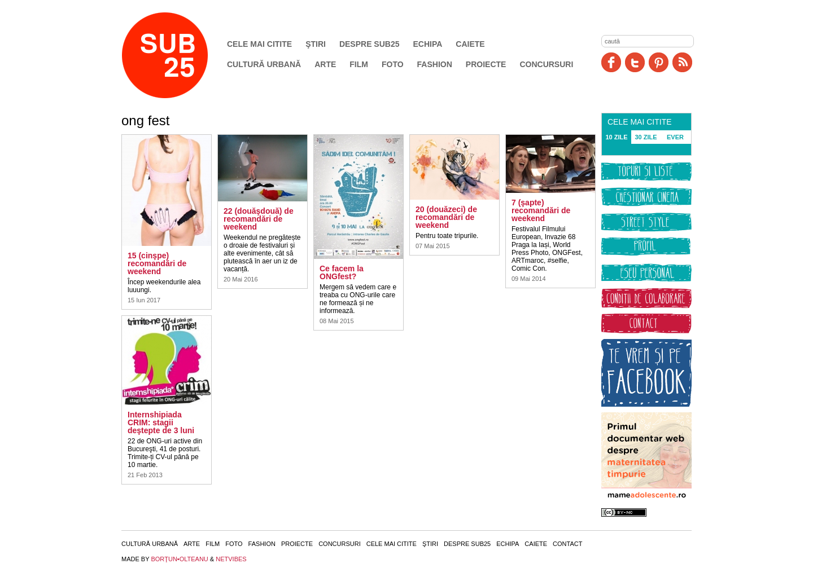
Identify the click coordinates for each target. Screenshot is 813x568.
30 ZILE (646, 137)
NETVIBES (231, 559)
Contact (567, 543)
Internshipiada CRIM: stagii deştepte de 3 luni (161, 422)
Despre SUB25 (369, 44)
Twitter (635, 62)
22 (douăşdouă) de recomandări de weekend (259, 218)
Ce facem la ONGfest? (342, 272)
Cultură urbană (264, 64)
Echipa (428, 44)
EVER (675, 137)
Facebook (611, 62)
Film (358, 64)
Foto (393, 64)
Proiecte (486, 64)
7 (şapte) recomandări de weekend (541, 210)
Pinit (658, 62)
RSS (682, 62)
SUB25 (177, 55)
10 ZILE (616, 137)
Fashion (434, 64)
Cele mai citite (259, 44)
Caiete (470, 44)
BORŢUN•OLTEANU (179, 559)
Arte (325, 64)
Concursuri (546, 64)
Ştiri (315, 44)
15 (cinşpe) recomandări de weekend (157, 263)
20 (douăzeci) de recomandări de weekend (446, 217)
